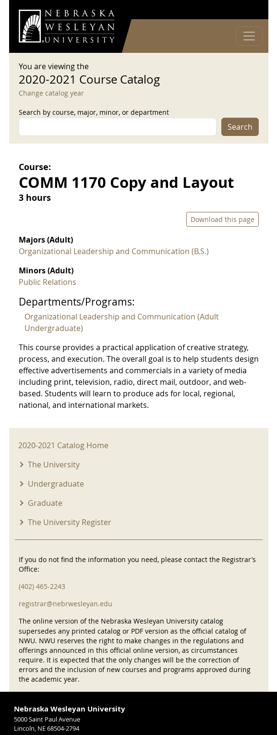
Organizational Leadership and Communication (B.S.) (114, 251)
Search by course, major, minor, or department (94, 112)
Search (240, 127)
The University (54, 464)
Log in (246, 9)
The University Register (69, 522)
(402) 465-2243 (42, 586)
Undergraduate (56, 483)
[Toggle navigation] (249, 36)
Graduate (45, 503)
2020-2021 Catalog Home (63, 445)
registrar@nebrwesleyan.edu (65, 603)
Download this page (222, 219)
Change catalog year (51, 93)
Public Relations (47, 282)
